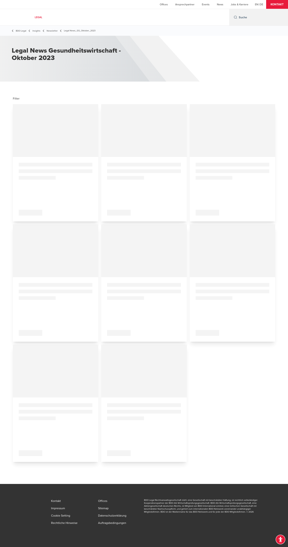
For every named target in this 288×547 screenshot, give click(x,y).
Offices (164, 4)
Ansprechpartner (185, 4)
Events (206, 4)
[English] (256, 4)
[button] (277, 4)
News (220, 4)
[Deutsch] (261, 4)
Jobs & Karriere (239, 4)
